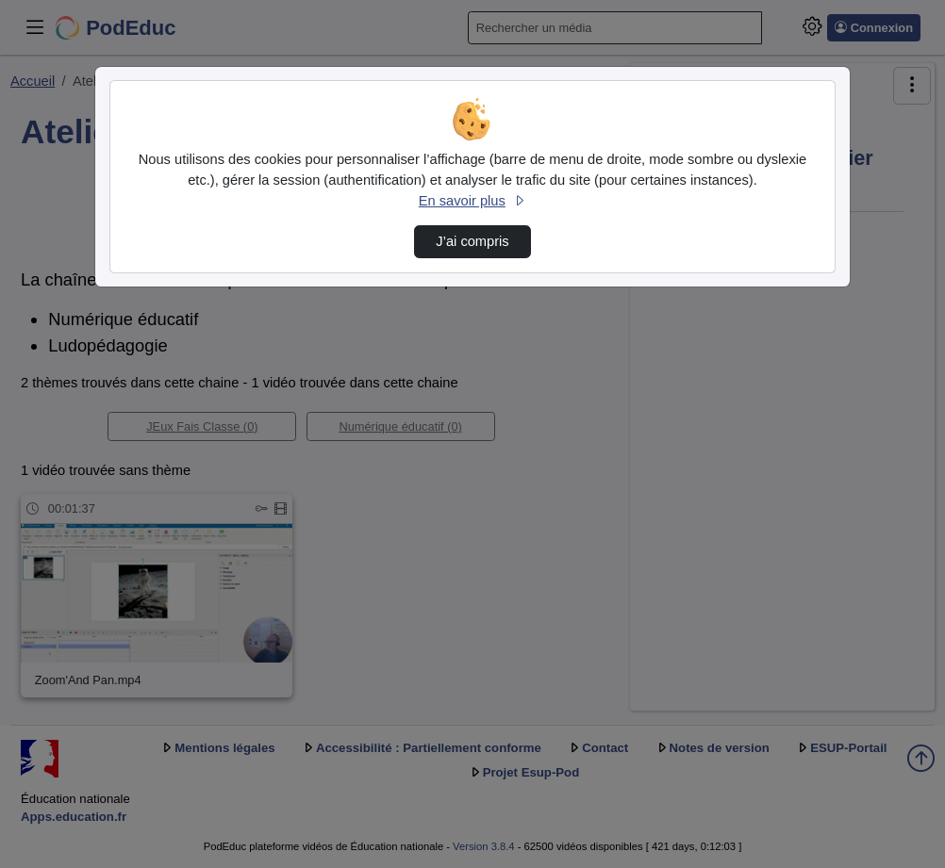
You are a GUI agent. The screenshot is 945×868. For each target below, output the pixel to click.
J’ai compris (472, 241)
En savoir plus (472, 200)
